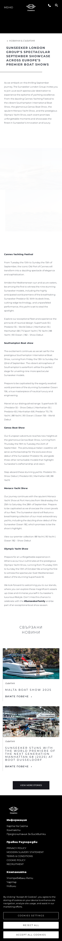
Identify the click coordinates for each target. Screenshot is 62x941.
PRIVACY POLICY (16, 848)
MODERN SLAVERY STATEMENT (25, 852)
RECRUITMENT (15, 864)
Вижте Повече (17, 696)
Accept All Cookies (31, 934)
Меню (8, 7)
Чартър (12, 882)
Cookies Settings (31, 915)
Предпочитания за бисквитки (26, 834)
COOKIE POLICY (16, 860)
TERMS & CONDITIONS (20, 856)
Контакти (14, 830)
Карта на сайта (17, 826)
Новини (11, 886)
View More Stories (31, 785)
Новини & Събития (20, 40)
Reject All (31, 925)
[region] (31, 914)
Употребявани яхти (20, 878)
